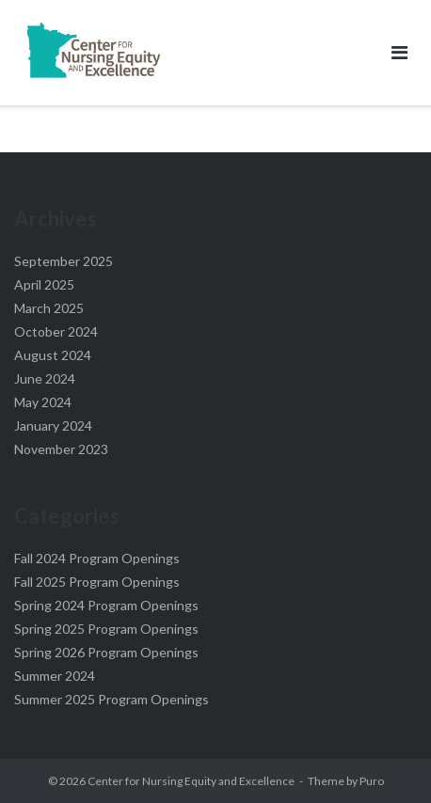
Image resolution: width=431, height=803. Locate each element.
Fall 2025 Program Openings (97, 582)
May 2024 (43, 402)
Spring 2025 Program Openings (106, 629)
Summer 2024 (54, 676)
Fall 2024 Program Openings (97, 558)
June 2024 (44, 378)
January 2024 (53, 425)
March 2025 (49, 308)
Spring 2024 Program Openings (106, 605)
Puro (371, 781)
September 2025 (63, 261)
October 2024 (56, 331)
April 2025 (44, 284)
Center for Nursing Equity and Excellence (191, 781)
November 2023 (61, 449)
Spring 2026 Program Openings (106, 652)
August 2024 (52, 355)
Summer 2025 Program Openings (111, 699)
